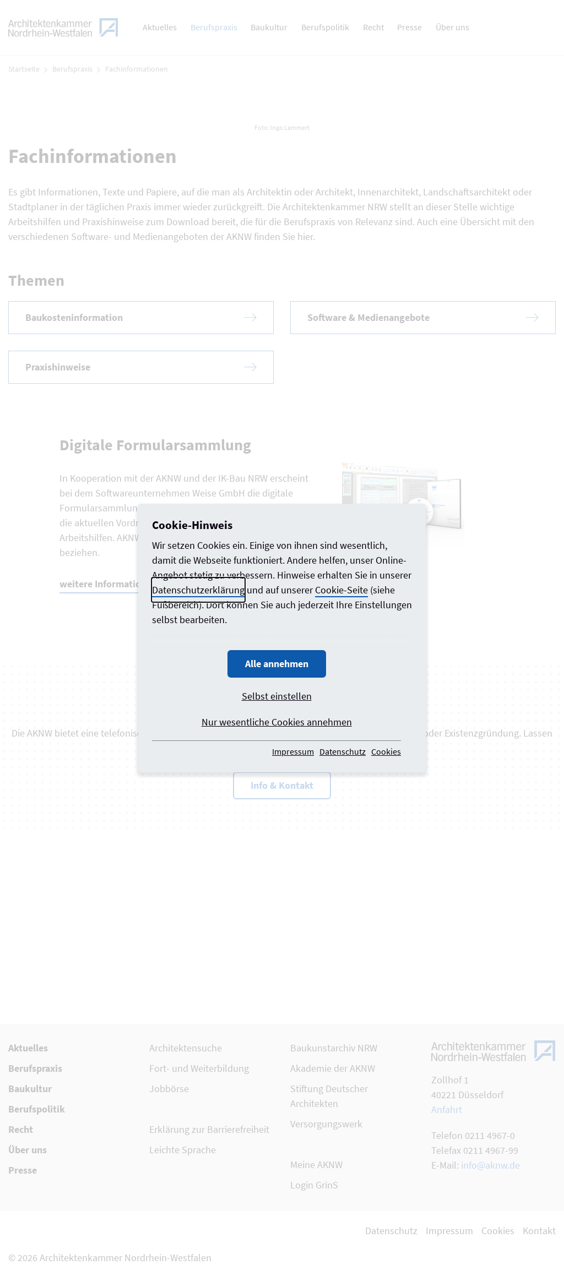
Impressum (293, 751)
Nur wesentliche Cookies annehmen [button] (277, 722)
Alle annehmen (276, 663)
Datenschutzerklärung (198, 590)
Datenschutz (342, 751)
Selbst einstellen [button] (277, 696)
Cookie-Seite (341, 590)
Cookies (386, 751)
